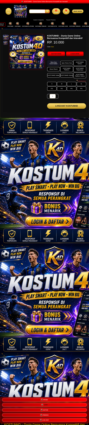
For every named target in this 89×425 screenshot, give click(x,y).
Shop (8, 12)
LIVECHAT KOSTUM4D (66, 106)
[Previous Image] (13, 54)
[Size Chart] (81, 80)
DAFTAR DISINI (56, 54)
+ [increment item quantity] (56, 96)
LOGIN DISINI (74, 54)
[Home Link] (20, 11)
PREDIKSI (66, 414)
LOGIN (66, 409)
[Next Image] (41, 54)
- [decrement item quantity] (48, 96)
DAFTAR (23, 414)
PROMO (23, 409)
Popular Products (51, 20)
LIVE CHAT (44, 419)
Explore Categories (38, 20)
